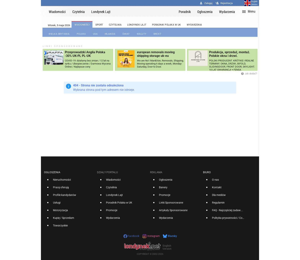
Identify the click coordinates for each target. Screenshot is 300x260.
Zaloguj (205, 3)
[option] (69, 181)
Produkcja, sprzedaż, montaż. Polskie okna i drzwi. (229, 54)
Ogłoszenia (52, 172)
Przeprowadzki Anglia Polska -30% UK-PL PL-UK (85, 54)
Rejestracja (224, 3)
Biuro (207, 172)
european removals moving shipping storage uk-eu (156, 54)
